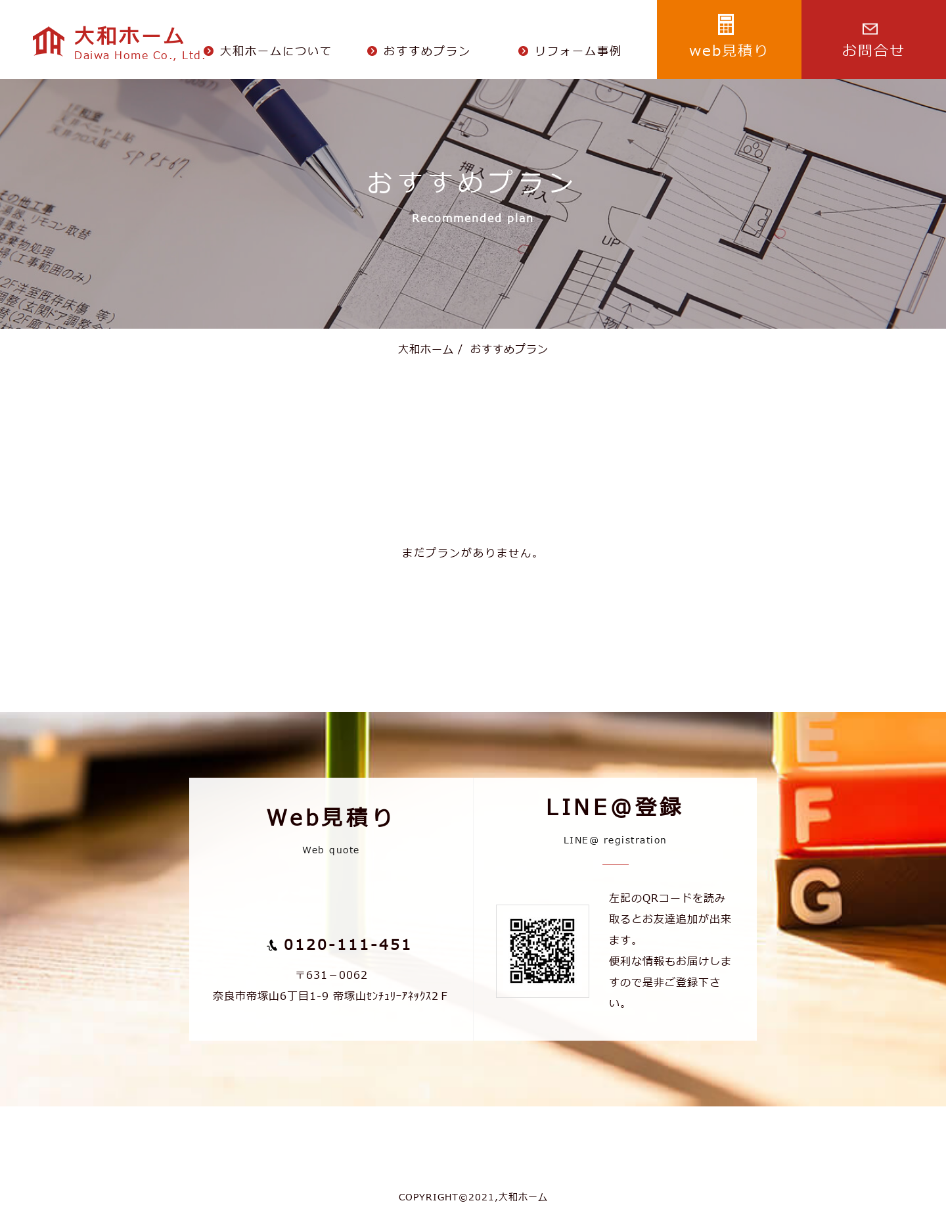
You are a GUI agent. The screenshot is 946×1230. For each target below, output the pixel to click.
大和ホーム (426, 350)
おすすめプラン (503, 350)
